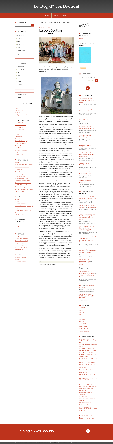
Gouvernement (21, 66)
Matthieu (82, 296)
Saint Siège (18, 112)
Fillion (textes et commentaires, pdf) (23, 211)
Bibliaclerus (18, 171)
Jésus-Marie (18, 162)
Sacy (16, 208)
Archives (56, 16)
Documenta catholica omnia (22, 180)
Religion (19, 97)
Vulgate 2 (17, 201)
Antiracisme (20, 35)
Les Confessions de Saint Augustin (24, 189)
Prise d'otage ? (84, 137)
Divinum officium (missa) (21, 241)
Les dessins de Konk (20, 257)
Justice (19, 75)
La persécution (50, 30)
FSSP (16, 224)
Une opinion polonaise (86, 128)
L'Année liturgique (19, 243)
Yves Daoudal (83, 238)
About (65, 16)
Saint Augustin (83, 119)
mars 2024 (82, 319)
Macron (19, 85)
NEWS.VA (17, 138)
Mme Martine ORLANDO (87, 273)
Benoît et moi (18, 106)
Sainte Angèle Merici (67, 22)
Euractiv (17, 152)
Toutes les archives (84, 331)
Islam (18, 72)
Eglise (18, 54)
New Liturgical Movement (22, 143)
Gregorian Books (19, 245)
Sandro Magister (19, 127)
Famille (19, 60)
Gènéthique (18, 148)
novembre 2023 (83, 328)
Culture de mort (21, 44)
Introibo (17, 226)
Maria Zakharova (84, 165)
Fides (16, 132)
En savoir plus (74, 442)
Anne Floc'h (18, 259)
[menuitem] (47, 15)
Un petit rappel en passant (45, 22)
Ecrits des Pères (19, 191)
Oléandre (82, 198)
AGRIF (17, 108)
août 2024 (82, 308)
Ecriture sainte (21, 50)
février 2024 (82, 321)
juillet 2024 (82, 310)
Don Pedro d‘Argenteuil (86, 216)
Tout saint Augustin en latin (22, 167)
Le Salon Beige (19, 122)
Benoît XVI (20, 38)
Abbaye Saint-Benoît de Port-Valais (24, 165)
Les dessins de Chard (20, 262)
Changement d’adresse (86, 111)
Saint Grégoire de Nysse (21, 178)
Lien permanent (44, 261)
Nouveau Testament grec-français (24, 206)
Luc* (80, 228)
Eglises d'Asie (18, 136)
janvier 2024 (82, 324)
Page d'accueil (57, 22)
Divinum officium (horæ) (21, 239)
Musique (19, 91)
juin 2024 (81, 312)
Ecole (18, 47)
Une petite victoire (85, 145)
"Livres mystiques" (20, 169)
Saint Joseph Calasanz (86, 173)
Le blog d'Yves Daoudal (56, 6)
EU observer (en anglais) (21, 150)
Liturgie (19, 81)
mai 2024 (81, 315)
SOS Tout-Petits (19, 110)
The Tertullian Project (20, 187)
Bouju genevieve (84, 261)
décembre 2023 (83, 326)
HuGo (81, 285)
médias (19, 88)
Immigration (20, 69)
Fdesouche (18, 145)
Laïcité (19, 78)
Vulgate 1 (17, 199)
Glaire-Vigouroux (19, 214)
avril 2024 (81, 317)
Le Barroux (18, 228)
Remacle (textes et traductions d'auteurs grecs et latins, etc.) (23, 183)
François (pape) (21, 63)
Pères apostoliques (20, 176)
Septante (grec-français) (21, 204)
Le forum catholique (20, 125)
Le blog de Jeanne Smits (21, 115)
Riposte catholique (20, 129)
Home (47, 16)
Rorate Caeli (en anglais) (21, 141)
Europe (19, 57)
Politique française (22, 94)
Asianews (17, 134)
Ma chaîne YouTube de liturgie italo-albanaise (23, 248)
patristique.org (19, 174)
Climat (19, 41)
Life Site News (19, 154)
